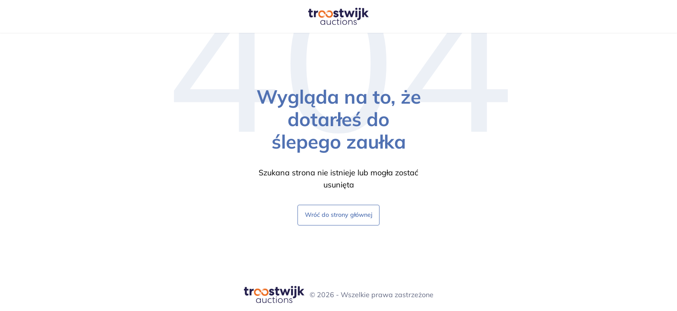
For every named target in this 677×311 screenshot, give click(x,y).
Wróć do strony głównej (338, 214)
